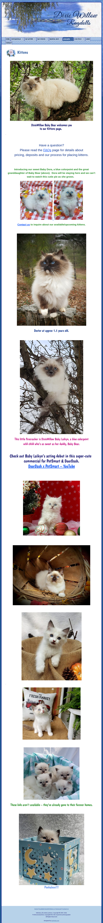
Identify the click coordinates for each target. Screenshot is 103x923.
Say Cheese (43, 39)
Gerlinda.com (55, 920)
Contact (9, 43)
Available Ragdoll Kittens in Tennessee (50, 909)
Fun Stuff (80, 39)
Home (8, 39)
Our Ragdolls (17, 39)
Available (68, 39)
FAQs (47, 150)
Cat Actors (30, 39)
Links (88, 39)
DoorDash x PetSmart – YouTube (51, 466)
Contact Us (65, 909)
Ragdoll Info (56, 39)
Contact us (23, 224)
